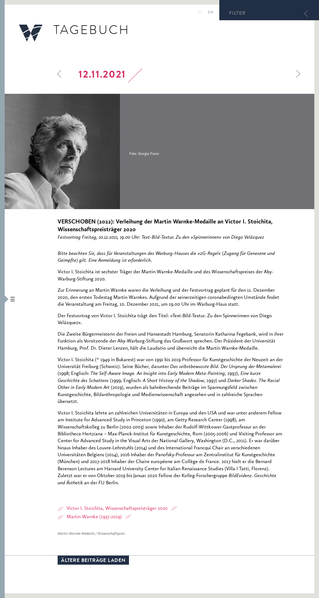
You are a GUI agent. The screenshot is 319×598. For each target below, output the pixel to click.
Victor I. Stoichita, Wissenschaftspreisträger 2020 (117, 508)
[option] (104, 151)
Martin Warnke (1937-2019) (94, 516)
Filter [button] (237, 13)
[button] (2, 299)
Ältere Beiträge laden (93, 560)
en (210, 13)
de (200, 13)
